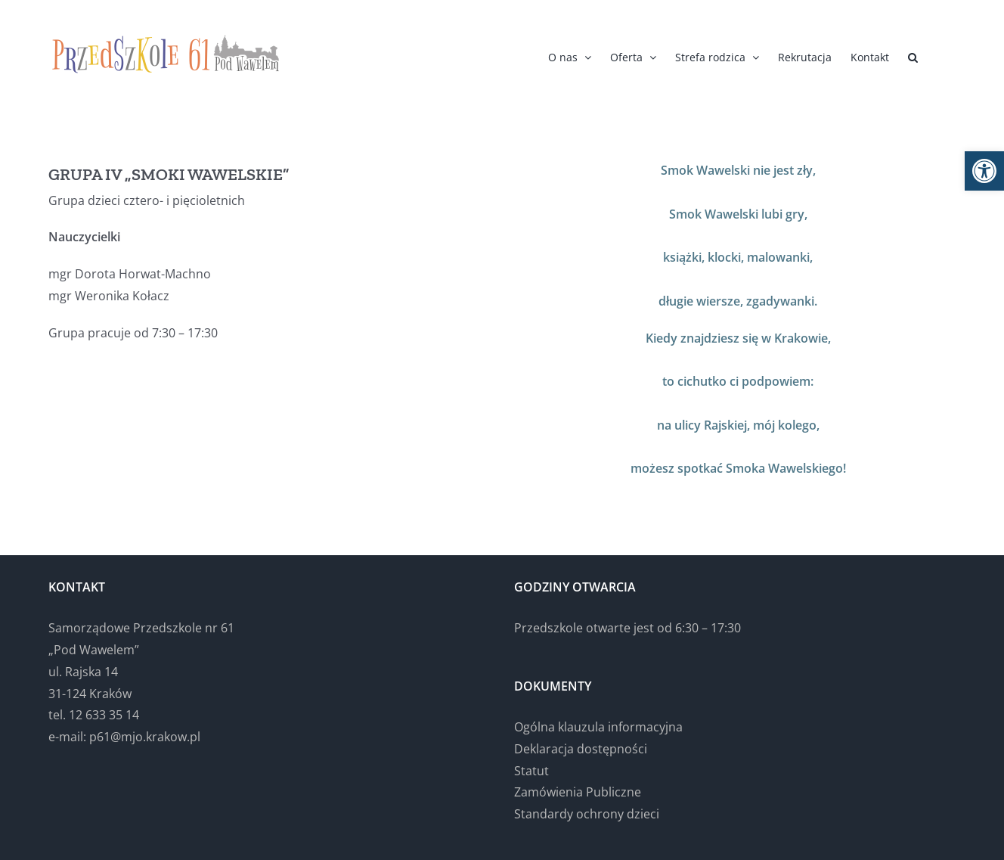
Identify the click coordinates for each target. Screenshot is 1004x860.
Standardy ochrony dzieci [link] (586, 814)
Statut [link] (531, 770)
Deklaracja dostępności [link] (580, 748)
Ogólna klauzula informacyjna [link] (598, 727)
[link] (984, 171)
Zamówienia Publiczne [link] (577, 792)
